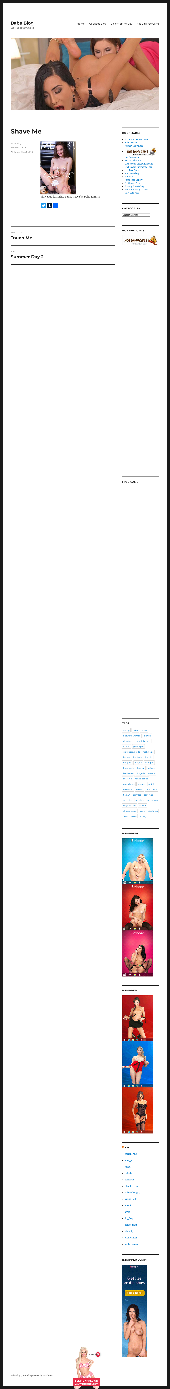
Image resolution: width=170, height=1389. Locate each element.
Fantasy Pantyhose (134, 146)
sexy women (129, 805)
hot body (137, 757)
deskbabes (128, 741)
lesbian (151, 768)
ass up (126, 730)
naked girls (128, 784)
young (143, 816)
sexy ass (137, 795)
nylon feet (128, 789)
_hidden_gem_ (133, 1186)
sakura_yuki (131, 1199)
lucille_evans (131, 1244)
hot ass (126, 757)
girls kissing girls (131, 752)
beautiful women (132, 735)
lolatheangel (131, 1237)
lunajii (128, 1205)
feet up (126, 746)
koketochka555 (132, 1192)
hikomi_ (129, 1231)
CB (127, 1147)
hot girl (148, 757)
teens (134, 816)
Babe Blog (22, 23)
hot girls (127, 762)
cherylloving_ (132, 1154)
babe (135, 730)
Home (81, 23)
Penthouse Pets (132, 183)
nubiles (152, 784)
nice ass (141, 784)
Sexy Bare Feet (132, 193)
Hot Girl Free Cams (147, 23)
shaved (142, 805)
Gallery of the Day (121, 23)
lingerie (141, 773)
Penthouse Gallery (133, 180)
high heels (148, 752)
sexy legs (139, 800)
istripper (149, 762)
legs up (141, 768)
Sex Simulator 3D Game (136, 189)
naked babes (141, 778)
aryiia (127, 1212)
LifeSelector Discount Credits (139, 164)
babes (144, 730)
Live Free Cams (132, 170)
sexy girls (127, 800)
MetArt (29, 152)
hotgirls (138, 762)
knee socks (128, 768)
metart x (127, 778)
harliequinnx (131, 1225)
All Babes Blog (97, 23)
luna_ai (128, 1160)
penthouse (151, 789)
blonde (147, 735)
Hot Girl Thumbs (133, 160)
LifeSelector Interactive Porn (139, 167)
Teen (125, 816)
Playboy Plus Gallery (134, 186)
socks (142, 811)
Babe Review (131, 142)
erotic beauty (143, 741)
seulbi (127, 1167)
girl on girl (138, 746)
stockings (153, 811)
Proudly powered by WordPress (38, 1375)
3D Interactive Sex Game (136, 139)
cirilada (128, 1173)
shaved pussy (130, 811)
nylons (139, 789)
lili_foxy (129, 1218)
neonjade (129, 1179)
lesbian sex (128, 773)
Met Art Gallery (132, 173)
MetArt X (129, 176)
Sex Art (126, 795)
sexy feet (148, 795)
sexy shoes (152, 800)
